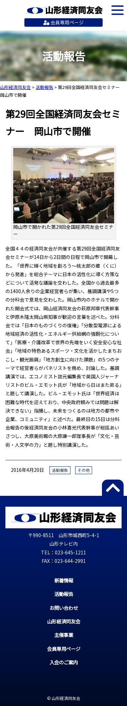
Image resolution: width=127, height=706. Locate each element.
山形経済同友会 (63, 10)
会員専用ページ (63, 22)
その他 (84, 470)
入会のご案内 (63, 662)
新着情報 (63, 580)
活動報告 (60, 470)
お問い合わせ (63, 607)
